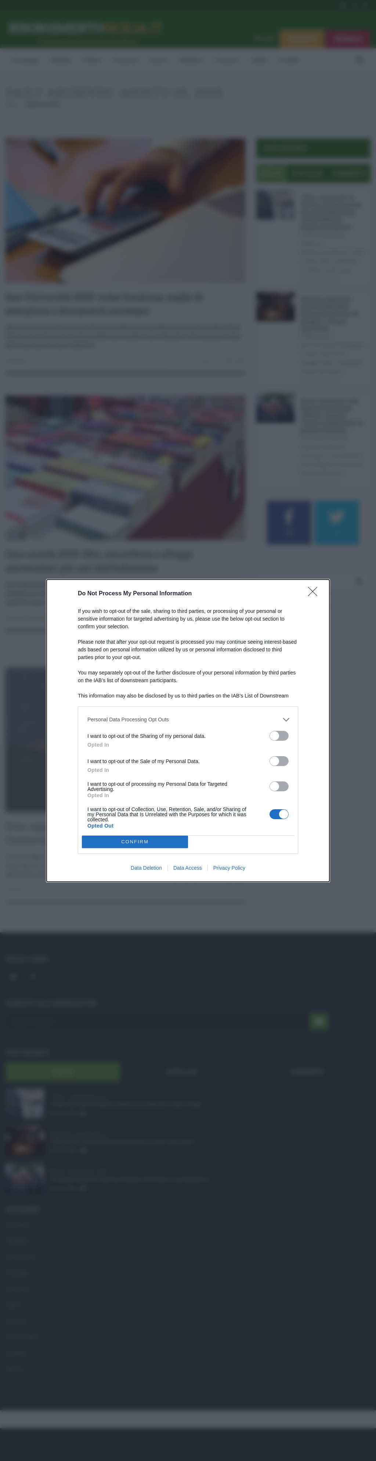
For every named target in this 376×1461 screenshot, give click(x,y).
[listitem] (188, 720)
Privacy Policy (229, 868)
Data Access (187, 868)
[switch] (279, 736)
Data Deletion (146, 868)
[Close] (315, 594)
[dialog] (188, 731)
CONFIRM (135, 841)
